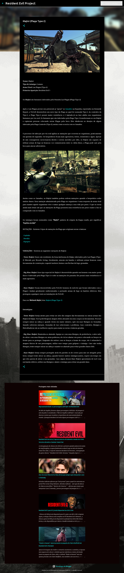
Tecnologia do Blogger (62, 566)
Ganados (68, 109)
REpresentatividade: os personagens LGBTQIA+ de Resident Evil (59, 406)
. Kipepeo (26, 242)
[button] (24, 26)
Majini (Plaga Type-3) (54, 300)
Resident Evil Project (20, 3)
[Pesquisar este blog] (112, 3)
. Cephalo (26, 235)
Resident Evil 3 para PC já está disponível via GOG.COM (56, 510)
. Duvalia (26, 238)
